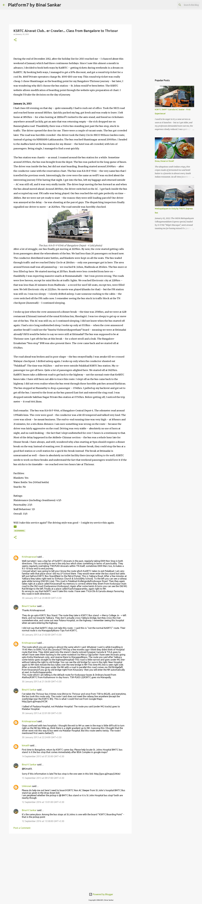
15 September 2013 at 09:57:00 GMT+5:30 (43, 778)
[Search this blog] (185, 5)
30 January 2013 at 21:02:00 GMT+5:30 (41, 634)
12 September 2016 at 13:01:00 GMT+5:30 (43, 802)
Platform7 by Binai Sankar (34, 4)
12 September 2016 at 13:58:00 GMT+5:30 (43, 821)
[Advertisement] (70, 857)
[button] (15, 40)
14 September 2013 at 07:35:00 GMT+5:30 (43, 756)
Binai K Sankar (29, 606)
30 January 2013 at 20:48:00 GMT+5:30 (41, 598)
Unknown (26, 786)
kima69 (25, 745)
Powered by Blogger (101, 894)
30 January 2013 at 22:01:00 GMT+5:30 (41, 713)
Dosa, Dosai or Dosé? (164, 161)
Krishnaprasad (29, 556)
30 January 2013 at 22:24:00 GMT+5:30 (41, 737)
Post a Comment (21, 828)
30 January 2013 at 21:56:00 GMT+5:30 (41, 681)
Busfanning (20, 531)
